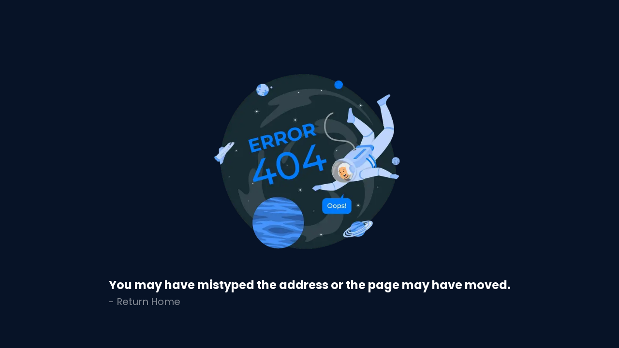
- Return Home (144, 301)
